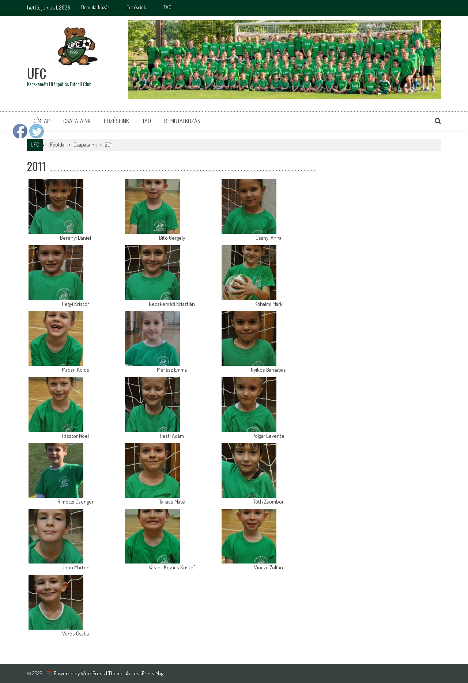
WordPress (93, 673)
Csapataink (77, 121)
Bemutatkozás (95, 7)
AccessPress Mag (144, 673)
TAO (167, 7)
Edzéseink (136, 7)
